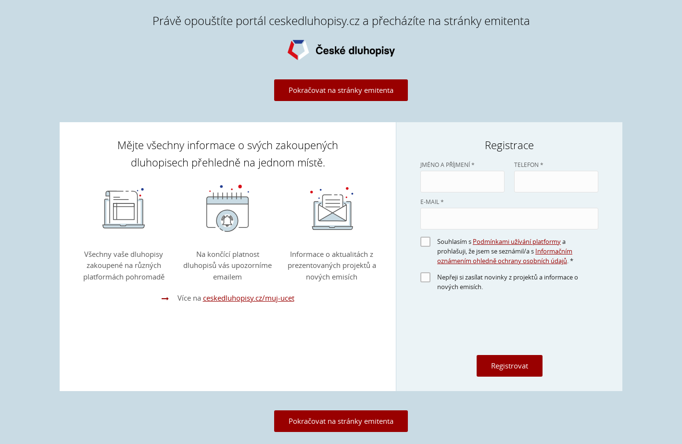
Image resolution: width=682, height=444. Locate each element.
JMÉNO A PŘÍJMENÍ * (447, 164)
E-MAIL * (432, 201)
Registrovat (509, 365)
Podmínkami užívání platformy (517, 241)
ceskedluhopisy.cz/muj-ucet (248, 298)
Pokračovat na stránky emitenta (341, 90)
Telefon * (528, 164)
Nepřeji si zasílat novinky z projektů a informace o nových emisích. (507, 282)
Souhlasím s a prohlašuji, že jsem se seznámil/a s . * (505, 251)
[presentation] (509, 326)
